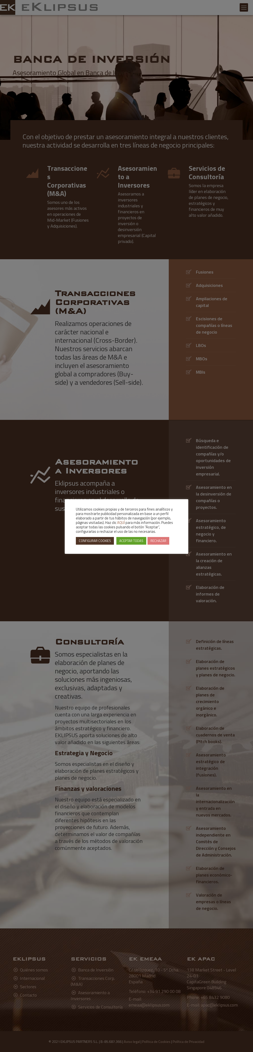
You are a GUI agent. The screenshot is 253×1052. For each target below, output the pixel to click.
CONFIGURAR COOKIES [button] (95, 540)
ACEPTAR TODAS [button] (131, 540)
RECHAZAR (158, 540)
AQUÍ (121, 522)
